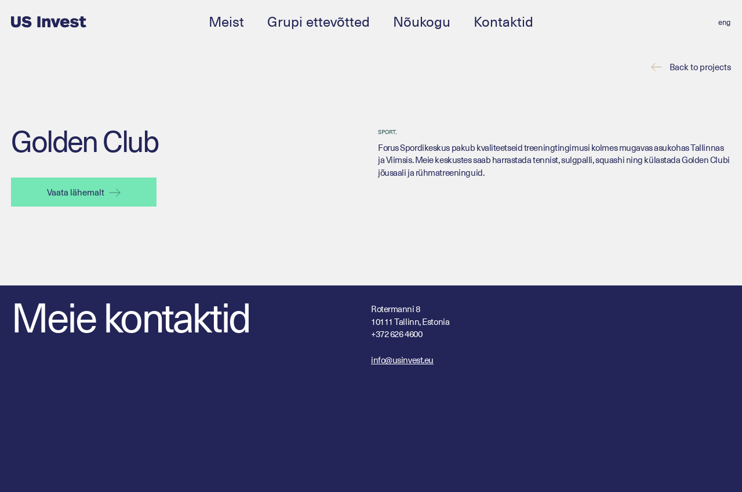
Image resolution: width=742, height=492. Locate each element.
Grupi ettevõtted (318, 20)
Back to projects (700, 67)
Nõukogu (421, 20)
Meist (226, 20)
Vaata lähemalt (84, 192)
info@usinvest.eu (402, 359)
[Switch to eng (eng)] (724, 22)
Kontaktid (503, 20)
